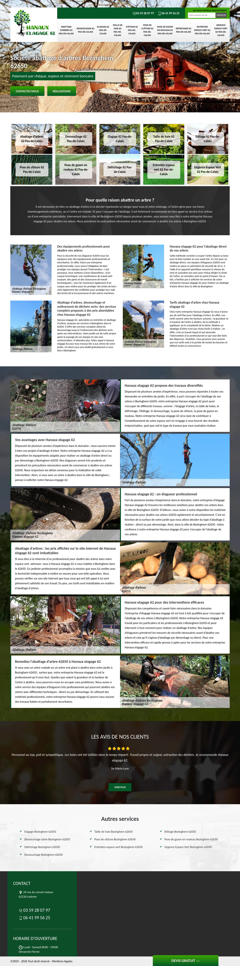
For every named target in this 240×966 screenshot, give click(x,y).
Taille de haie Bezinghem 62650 (113, 831)
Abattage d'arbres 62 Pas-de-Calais (66, 30)
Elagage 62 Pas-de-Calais (103, 30)
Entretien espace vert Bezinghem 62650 (118, 847)
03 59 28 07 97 (143, 13)
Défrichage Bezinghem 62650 (42, 847)
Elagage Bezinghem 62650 (40, 831)
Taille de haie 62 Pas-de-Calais (117, 30)
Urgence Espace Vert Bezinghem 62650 (188, 847)
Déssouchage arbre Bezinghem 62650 (47, 839)
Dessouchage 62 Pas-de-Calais (85, 30)
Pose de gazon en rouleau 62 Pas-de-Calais (165, 30)
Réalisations (61, 91)
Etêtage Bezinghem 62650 (180, 831)
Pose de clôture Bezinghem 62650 (115, 839)
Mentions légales (62, 961)
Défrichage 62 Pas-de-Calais (183, 30)
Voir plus (120, 787)
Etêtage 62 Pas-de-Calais (132, 30)
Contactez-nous (27, 91)
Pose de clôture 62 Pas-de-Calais (147, 30)
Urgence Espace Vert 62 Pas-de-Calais (220, 30)
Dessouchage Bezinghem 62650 (43, 854)
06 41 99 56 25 (168, 13)
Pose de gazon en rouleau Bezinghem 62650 (191, 839)
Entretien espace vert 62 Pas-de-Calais (202, 30)
